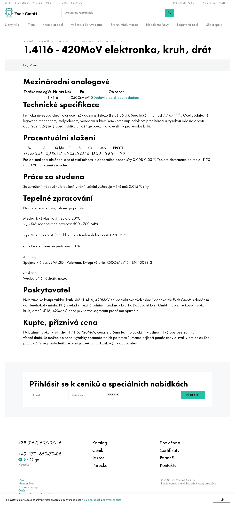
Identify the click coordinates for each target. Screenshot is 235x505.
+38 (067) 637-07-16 (40, 443)
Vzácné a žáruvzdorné (87, 24)
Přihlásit (192, 406)
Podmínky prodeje (29, 487)
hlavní (29, 42)
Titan (31, 24)
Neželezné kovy (157, 24)
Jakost (50, 3)
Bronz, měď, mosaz (124, 24)
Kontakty (76, 3)
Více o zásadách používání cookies (101, 500)
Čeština (224, 3)
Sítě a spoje (214, 24)
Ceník (8, 3)
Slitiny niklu (12, 24)
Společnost (22, 3)
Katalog (38, 3)
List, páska (31, 76)
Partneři (166, 458)
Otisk (22, 480)
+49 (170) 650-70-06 (183, 3)
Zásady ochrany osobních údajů (37, 494)
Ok (221, 499)
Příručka (63, 3)
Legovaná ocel (187, 24)
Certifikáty (169, 450)
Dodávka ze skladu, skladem (117, 108)
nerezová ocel (53, 24)
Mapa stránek (26, 483)
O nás (22, 490)
